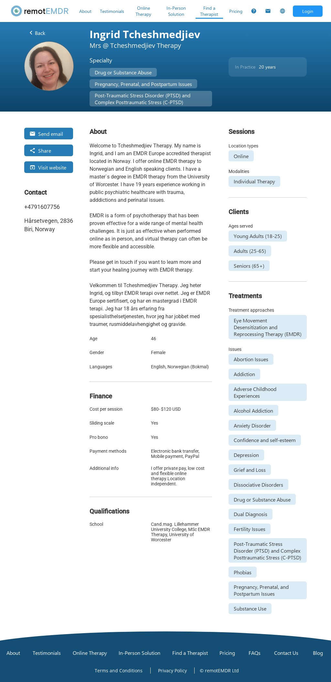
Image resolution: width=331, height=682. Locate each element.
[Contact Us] (267, 11)
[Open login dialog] (308, 11)
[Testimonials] (112, 11)
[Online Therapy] (143, 11)
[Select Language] (282, 11)
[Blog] (317, 652)
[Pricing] (236, 11)
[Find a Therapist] (209, 11)
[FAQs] (253, 11)
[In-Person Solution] (176, 11)
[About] (85, 11)
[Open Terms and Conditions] (118, 671)
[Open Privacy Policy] (172, 671)
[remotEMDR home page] (40, 11)
